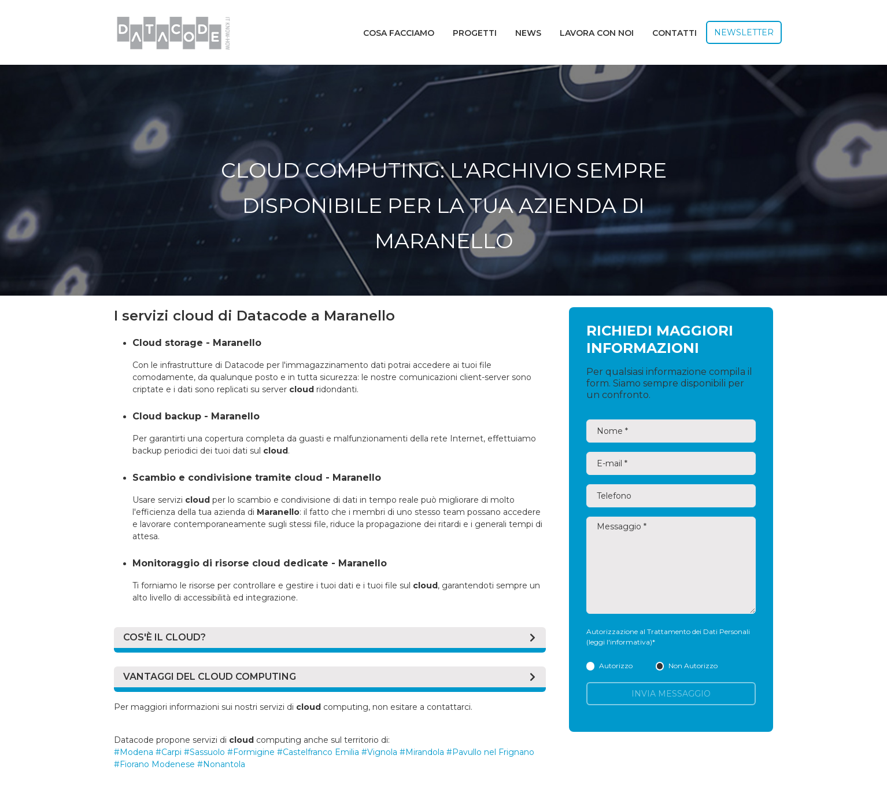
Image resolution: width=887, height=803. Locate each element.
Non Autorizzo (687, 665)
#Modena (133, 752)
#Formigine (251, 752)
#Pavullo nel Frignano (490, 752)
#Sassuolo (204, 752)
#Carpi (169, 752)
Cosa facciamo (398, 33)
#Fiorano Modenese (154, 764)
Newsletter (744, 32)
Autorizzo (609, 665)
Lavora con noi (597, 33)
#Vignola (379, 752)
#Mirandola (422, 752)
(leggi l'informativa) (619, 642)
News (528, 33)
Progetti (475, 33)
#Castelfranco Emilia (318, 752)
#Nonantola (221, 764)
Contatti (674, 33)
